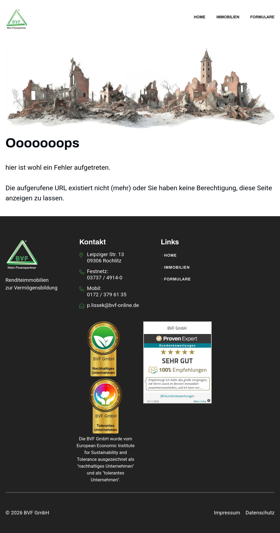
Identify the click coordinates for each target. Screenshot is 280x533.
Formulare (176, 279)
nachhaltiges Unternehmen (105, 466)
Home (169, 255)
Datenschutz (260, 512)
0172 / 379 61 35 (106, 294)
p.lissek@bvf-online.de (113, 305)
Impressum (227, 512)
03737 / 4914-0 (104, 277)
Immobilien (175, 268)
